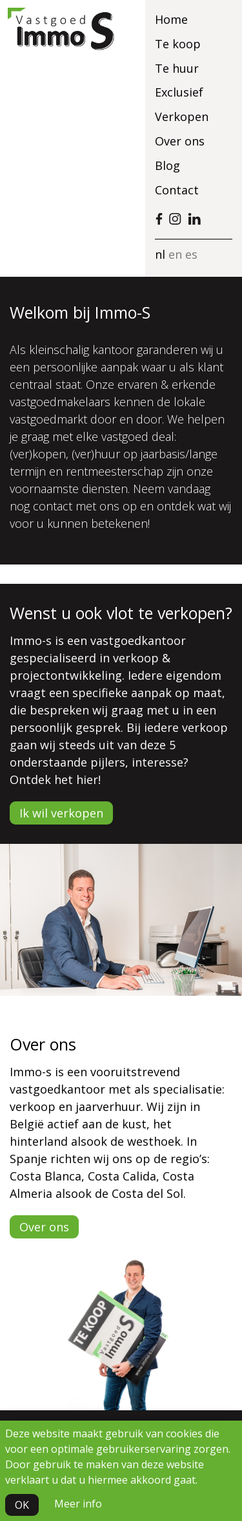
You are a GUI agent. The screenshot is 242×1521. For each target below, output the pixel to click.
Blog (167, 165)
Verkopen (181, 116)
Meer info (78, 1504)
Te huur (177, 68)
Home (171, 19)
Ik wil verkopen (61, 813)
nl (160, 254)
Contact (177, 190)
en (175, 254)
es (191, 254)
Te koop (178, 43)
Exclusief (179, 92)
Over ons (180, 141)
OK (22, 1505)
